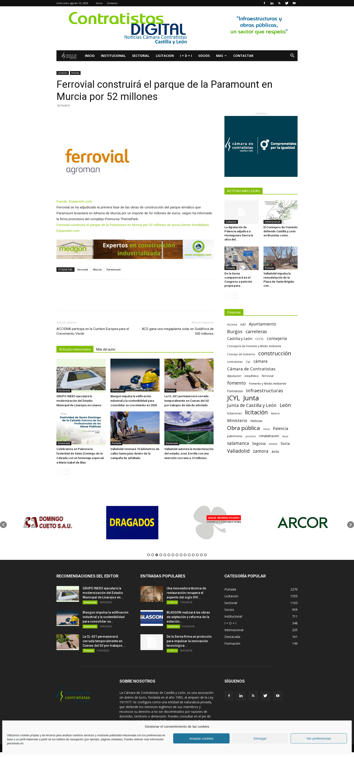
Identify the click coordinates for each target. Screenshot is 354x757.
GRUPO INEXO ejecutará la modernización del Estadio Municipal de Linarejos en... (103, 592)
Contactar (243, 55)
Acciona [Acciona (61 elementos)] (232, 324)
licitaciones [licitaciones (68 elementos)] (234, 413)
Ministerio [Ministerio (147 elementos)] (237, 420)
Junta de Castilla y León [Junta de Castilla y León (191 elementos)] (252, 405)
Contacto (112, 3)
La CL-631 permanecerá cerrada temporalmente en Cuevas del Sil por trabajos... (104, 641)
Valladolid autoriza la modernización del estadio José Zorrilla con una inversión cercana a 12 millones (188, 453)
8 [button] (177, 555)
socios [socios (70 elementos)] (273, 444)
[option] (49, 522)
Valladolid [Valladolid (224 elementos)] (238, 450)
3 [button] (156, 555)
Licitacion (165, 55)
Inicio (99, 3)
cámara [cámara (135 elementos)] (261, 361)
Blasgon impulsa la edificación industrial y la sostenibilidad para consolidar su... (105, 617)
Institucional (113, 55)
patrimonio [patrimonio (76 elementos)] (234, 436)
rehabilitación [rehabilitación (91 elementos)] (269, 436)
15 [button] (205, 555)
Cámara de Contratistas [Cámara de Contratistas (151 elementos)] (251, 368)
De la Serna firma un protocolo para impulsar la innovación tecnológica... (189, 641)
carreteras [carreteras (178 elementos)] (256, 331)
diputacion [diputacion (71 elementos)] (234, 376)
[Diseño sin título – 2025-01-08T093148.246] (135, 249)
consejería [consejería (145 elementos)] (277, 338)
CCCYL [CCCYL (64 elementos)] (259, 339)
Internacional (272, 221)
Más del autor (106, 349)
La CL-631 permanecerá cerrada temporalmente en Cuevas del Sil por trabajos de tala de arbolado (186, 401)
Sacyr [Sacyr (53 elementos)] (285, 436)
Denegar (260, 738)
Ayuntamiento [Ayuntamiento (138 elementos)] (262, 324)
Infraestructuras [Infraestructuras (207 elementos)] (264, 390)
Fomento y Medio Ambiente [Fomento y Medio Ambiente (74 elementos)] (267, 383)
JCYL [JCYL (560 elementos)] (233, 398)
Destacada (64, 390)
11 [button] (189, 555)
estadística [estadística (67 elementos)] (252, 376)
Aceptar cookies (201, 738)
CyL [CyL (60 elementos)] (248, 361)
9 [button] (181, 555)
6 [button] (169, 555)
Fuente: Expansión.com (74, 201)
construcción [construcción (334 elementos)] (274, 353)
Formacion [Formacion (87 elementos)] (235, 391)
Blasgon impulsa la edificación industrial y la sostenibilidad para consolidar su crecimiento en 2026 (133, 401)
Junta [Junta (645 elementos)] (251, 398)
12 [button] (193, 555)
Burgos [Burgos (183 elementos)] (234, 331)
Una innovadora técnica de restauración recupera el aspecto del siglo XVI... (186, 592)
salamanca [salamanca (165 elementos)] (238, 443)
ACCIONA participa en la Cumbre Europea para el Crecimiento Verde (92, 331)
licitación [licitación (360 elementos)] (256, 412)
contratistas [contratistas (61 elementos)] (235, 361)
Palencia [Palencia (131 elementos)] (280, 428)
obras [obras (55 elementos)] (266, 429)
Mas (221, 55)
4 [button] (160, 555)
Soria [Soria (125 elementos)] (285, 443)
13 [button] (197, 555)
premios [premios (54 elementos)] (251, 436)
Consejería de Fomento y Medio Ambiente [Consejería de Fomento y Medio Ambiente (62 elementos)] (254, 346)
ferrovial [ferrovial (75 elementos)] (267, 376)
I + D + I (186, 55)
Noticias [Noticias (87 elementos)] (256, 421)
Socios (204, 55)
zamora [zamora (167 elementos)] (260, 451)
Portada (75, 72)
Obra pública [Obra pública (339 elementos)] (243, 427)
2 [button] (152, 555)
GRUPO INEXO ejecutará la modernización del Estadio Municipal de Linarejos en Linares (78, 401)
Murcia (97, 269)
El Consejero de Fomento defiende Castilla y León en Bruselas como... (280, 231)
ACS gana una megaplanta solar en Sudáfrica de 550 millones (178, 331)
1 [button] (148, 555)
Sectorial (140, 55)
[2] (177, 28)
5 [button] (164, 555)
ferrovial (82, 269)
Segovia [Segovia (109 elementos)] (259, 443)
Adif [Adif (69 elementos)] (243, 324)
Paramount (114, 269)
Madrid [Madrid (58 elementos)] (275, 413)
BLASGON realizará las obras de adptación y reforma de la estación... (188, 617)
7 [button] (173, 555)
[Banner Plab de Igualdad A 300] (261, 146)
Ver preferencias (318, 738)
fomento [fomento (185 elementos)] (236, 383)
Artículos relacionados (75, 349)
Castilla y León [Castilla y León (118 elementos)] (239, 338)
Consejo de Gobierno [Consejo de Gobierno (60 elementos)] (241, 354)
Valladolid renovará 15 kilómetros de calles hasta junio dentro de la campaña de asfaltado (134, 453)
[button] (292, 56)
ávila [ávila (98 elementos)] (275, 451)
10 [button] (185, 555)
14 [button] (201, 555)
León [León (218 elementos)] (285, 405)
